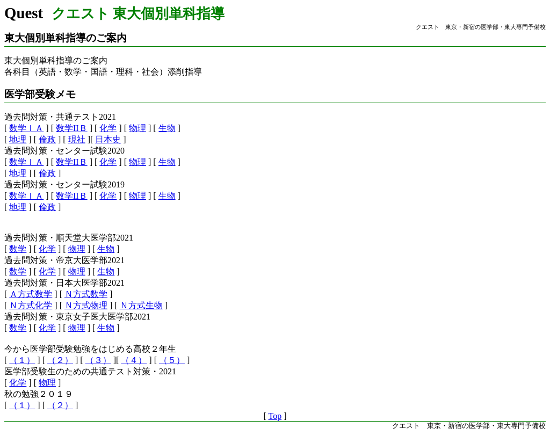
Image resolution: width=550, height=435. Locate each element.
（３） (98, 360)
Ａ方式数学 (30, 294)
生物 (167, 128)
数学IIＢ (72, 128)
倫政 (47, 139)
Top (275, 416)
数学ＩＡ (26, 128)
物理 (137, 128)
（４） (134, 360)
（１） (22, 360)
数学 (17, 248)
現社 (76, 139)
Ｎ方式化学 (30, 305)
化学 (108, 128)
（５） (172, 360)
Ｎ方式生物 (141, 305)
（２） (60, 360)
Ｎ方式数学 (85, 294)
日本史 (108, 139)
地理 (17, 139)
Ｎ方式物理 (85, 305)
